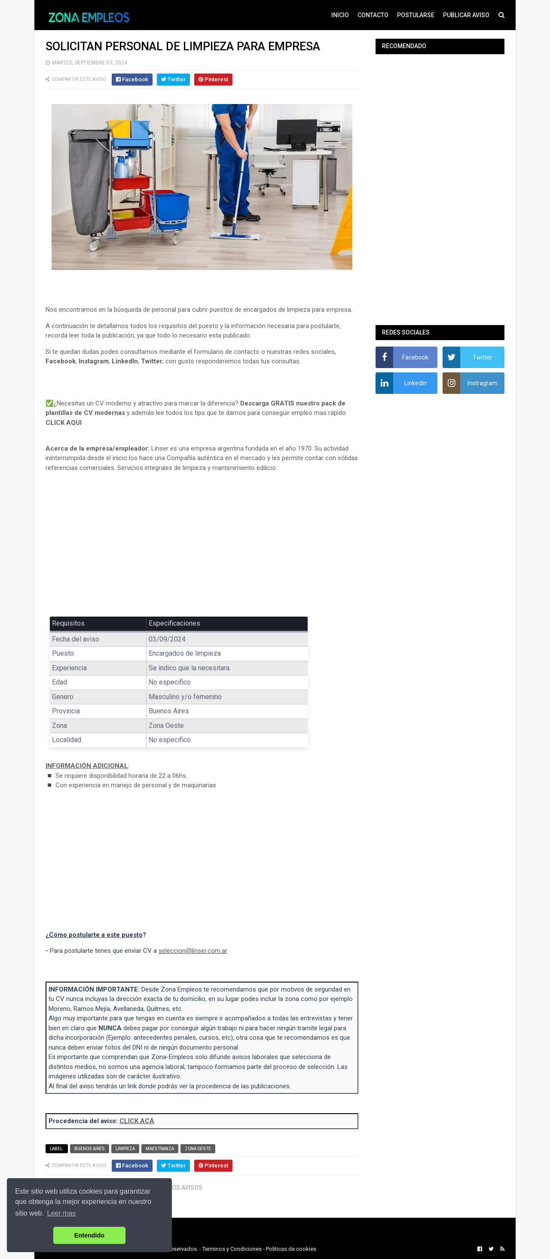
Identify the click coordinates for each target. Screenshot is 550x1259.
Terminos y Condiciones (232, 1249)
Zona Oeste (198, 1148)
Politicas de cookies (291, 1249)
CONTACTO (373, 15)
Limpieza (125, 1148)
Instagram (94, 361)
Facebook (61, 361)
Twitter (151, 361)
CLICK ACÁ (136, 1121)
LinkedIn (125, 361)
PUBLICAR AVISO (466, 15)
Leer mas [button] (61, 1213)
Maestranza (160, 1148)
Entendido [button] (89, 1235)
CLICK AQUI (64, 423)
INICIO (340, 15)
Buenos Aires (89, 1148)
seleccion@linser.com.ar (193, 951)
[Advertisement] (202, 542)
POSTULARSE (415, 15)
